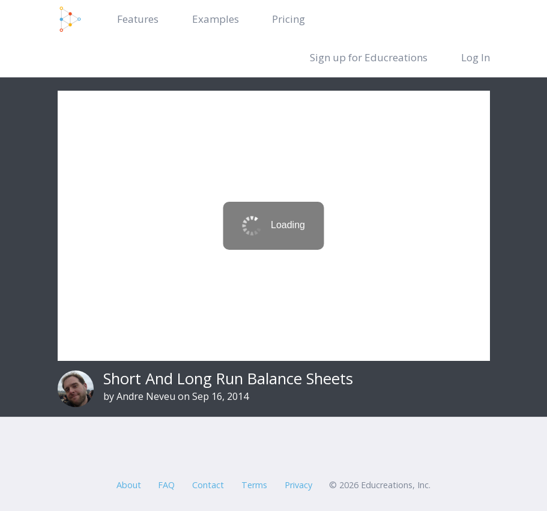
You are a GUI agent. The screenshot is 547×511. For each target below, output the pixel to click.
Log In (475, 57)
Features (138, 19)
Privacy (298, 485)
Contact (208, 485)
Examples (215, 19)
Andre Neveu (145, 396)
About (128, 485)
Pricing (288, 19)
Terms (254, 485)
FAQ (166, 485)
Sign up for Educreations (369, 57)
